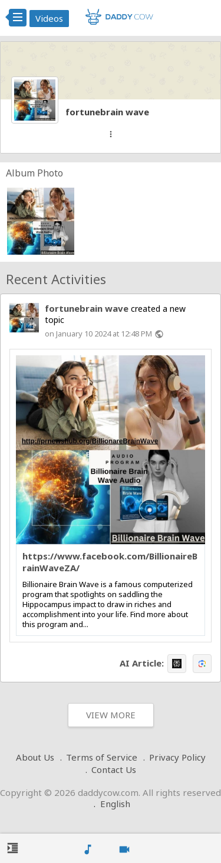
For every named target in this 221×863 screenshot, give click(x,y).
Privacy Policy (177, 757)
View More (111, 715)
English (115, 803)
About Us (35, 757)
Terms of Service (101, 757)
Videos (49, 18)
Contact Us (113, 769)
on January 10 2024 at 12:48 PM (98, 333)
